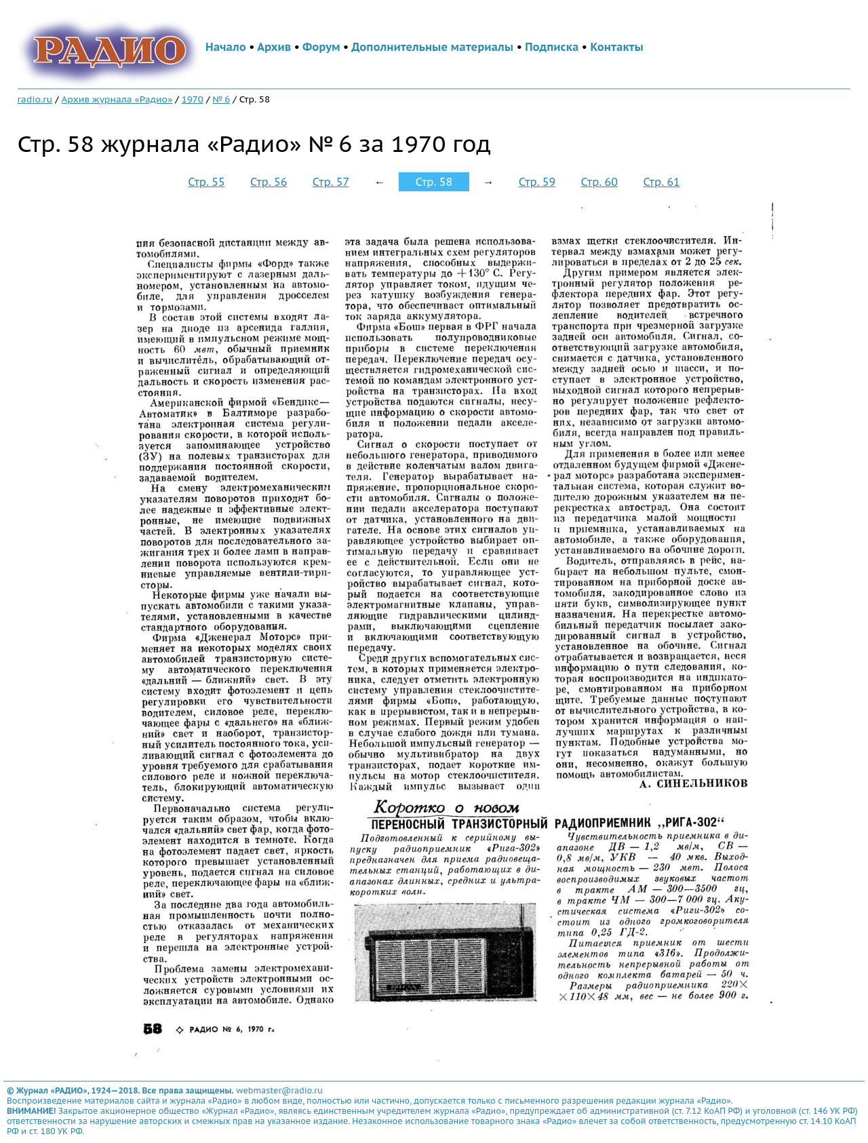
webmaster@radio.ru (279, 1090)
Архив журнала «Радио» (117, 99)
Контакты (616, 46)
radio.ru (35, 99)
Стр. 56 (268, 181)
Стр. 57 (331, 181)
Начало (225, 46)
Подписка (551, 46)
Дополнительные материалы (432, 46)
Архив (274, 46)
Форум (321, 46)
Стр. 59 (537, 181)
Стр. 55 (206, 181)
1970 (192, 99)
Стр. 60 (599, 181)
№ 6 (221, 99)
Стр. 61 (661, 181)
